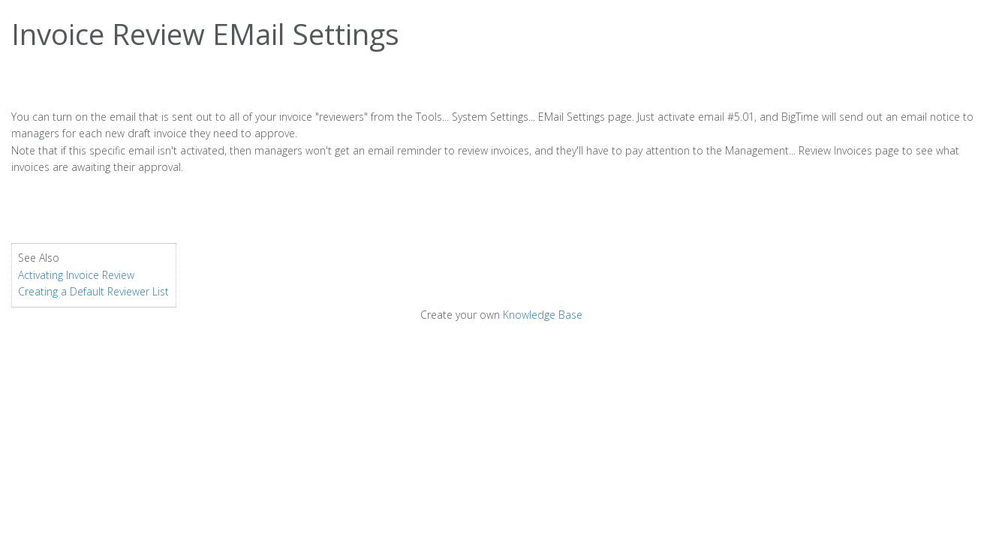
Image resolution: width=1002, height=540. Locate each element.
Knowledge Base (542, 315)
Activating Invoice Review (76, 275)
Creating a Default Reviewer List (93, 291)
